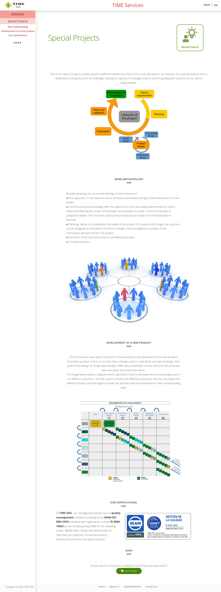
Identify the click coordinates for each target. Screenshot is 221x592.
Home (101, 586)
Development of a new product (18, 30)
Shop (207, 5)
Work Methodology (18, 26)
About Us (114, 586)
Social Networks (132, 586)
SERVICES (17, 14)
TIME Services (127, 5)
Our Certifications (17, 35)
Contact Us (151, 586)
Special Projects (18, 21)
